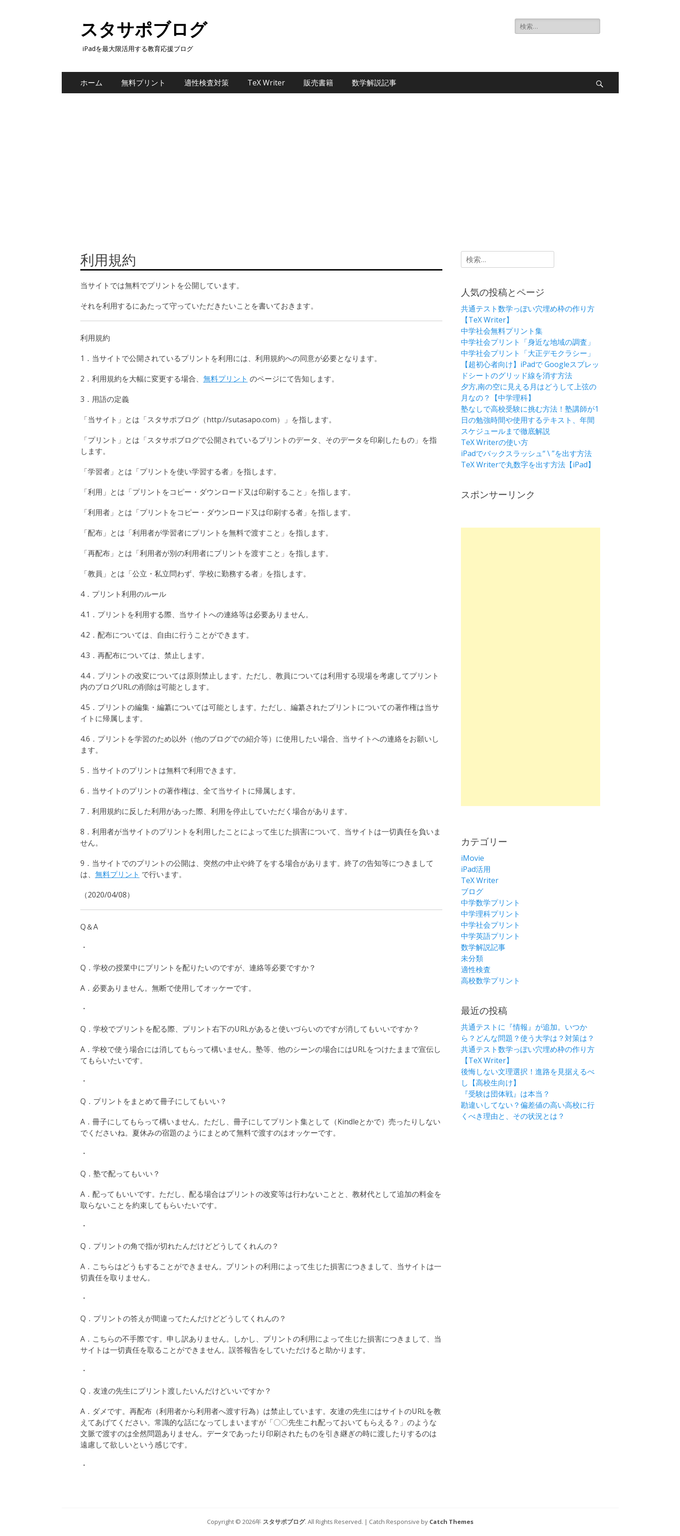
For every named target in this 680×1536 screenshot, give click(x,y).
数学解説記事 (374, 82)
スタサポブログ (143, 29)
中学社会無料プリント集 (502, 331)
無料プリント (143, 82)
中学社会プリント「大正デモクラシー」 (528, 353)
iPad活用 (476, 869)
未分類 (472, 958)
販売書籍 (318, 82)
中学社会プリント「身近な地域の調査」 (528, 342)
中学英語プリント (490, 936)
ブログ (472, 891)
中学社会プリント (490, 925)
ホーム (91, 82)
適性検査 (476, 969)
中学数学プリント (490, 902)
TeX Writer (266, 82)
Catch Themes (451, 1521)
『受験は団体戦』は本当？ (505, 1094)
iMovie (472, 858)
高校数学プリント (490, 980)
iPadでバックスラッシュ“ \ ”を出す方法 (526, 453)
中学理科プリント (490, 914)
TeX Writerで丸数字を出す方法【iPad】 (528, 464)
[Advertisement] (340, 163)
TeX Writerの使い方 (494, 442)
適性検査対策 (206, 82)
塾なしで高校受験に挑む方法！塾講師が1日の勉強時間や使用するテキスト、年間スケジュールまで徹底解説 (530, 420)
